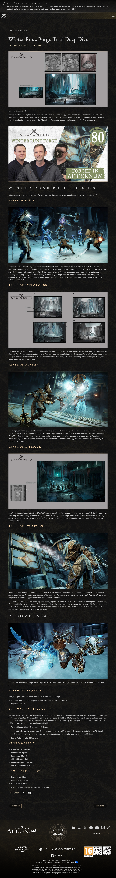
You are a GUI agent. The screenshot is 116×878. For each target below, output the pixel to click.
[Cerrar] (113, 3)
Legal (44, 860)
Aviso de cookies (65, 860)
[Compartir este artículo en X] (23, 793)
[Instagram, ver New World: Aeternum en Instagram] (103, 827)
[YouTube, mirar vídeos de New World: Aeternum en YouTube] (97, 827)
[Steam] (56, 856)
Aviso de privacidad (53, 860)
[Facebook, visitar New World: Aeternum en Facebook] (91, 827)
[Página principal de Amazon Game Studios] (22, 849)
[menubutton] (113, 16)
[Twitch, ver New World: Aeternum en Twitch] (79, 827)
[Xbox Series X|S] (65, 849)
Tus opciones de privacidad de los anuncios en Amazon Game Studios (57, 862)
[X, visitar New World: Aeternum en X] (85, 827)
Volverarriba (58, 832)
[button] (58, 79)
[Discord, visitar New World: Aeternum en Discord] (73, 827)
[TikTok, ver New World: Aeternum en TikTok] (108, 827)
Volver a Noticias (19, 30)
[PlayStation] (46, 849)
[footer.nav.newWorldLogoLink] (22, 830)
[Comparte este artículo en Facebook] (29, 793)
